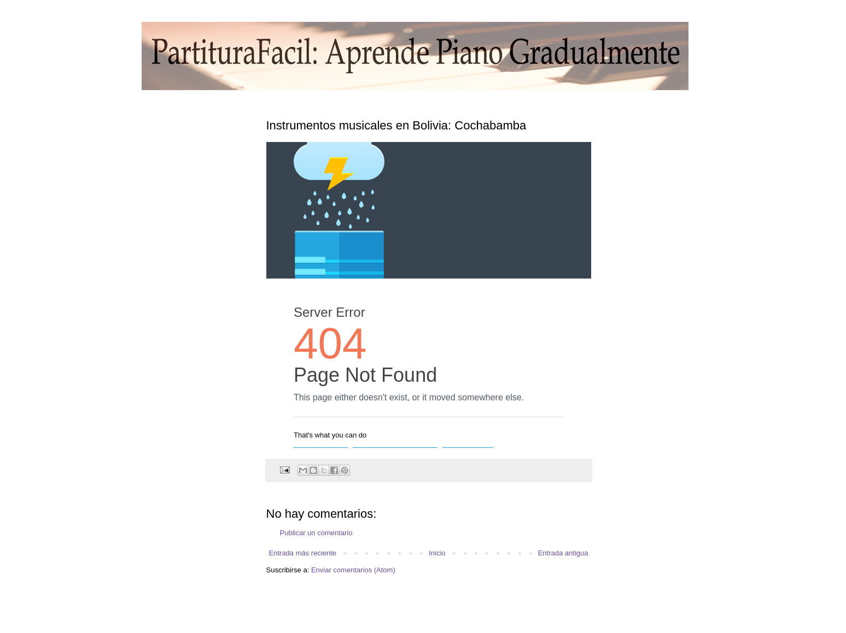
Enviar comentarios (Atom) (353, 570)
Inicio (437, 553)
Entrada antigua (563, 553)
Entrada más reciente (303, 553)
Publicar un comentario (316, 533)
